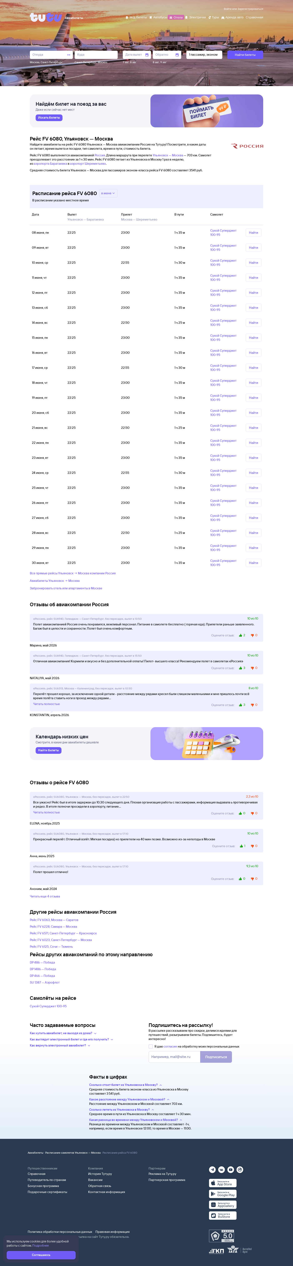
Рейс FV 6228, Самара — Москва (53, 926)
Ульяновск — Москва (168, 155)
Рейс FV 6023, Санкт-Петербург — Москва (61, 940)
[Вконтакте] (221, 1168)
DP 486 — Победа (42, 962)
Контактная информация (106, 1192)
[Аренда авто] (232, 17)
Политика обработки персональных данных (60, 1232)
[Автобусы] (158, 17)
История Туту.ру (100, 1174)
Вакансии (95, 1180)
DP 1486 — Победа (43, 969)
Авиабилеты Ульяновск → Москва (55, 581)
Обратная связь (99, 1186)
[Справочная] (254, 17)
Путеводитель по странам (47, 1180)
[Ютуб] (230, 1168)
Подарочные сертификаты (47, 1192)
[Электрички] (195, 17)
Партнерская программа (167, 1180)
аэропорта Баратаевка (50, 164)
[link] (49, 117)
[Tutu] (46, 17)
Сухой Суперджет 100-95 (48, 1006)
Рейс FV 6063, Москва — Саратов (54, 920)
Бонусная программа (43, 1186)
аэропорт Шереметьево (88, 164)
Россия (100, 155)
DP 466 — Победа (42, 976)
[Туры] (213, 17)
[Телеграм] (212, 1168)
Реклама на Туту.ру (162, 1174)
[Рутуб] (240, 1168)
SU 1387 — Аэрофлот (45, 982)
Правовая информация (112, 1232)
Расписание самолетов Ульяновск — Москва (73, 1152)
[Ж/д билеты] (136, 17)
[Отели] (176, 17)
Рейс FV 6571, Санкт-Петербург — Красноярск (63, 933)
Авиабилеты (35, 1152)
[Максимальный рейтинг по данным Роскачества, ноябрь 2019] (221, 1236)
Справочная (36, 1174)
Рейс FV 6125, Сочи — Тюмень (51, 947)
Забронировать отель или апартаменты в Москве (66, 588)
